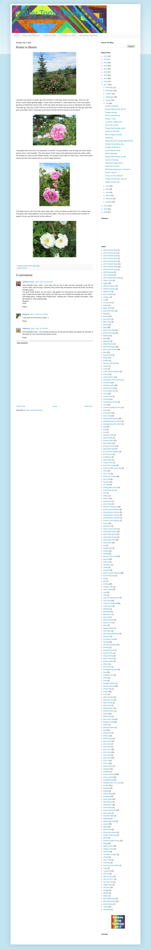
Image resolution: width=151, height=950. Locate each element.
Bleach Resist (108, 344)
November (110, 91)
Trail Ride (106, 863)
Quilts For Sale (50, 35)
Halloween (107, 526)
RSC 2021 (107, 758)
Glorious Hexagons (110, 507)
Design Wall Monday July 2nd (116, 179)
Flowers (106, 482)
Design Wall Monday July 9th (115, 157)
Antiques (106, 297)
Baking (105, 316)
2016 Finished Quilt (110, 261)
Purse (105, 694)
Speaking (106, 819)
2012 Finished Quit (110, 253)
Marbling (106, 609)
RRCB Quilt (107, 738)
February (109, 199)
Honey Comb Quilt (109, 556)
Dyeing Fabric (108, 441)
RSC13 (106, 761)
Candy (105, 366)
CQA (105, 405)
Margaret (25, 314)
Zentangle (106, 909)
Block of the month (110, 349)
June (108, 186)
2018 (106, 66)
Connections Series (110, 402)
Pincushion (107, 667)
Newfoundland (108, 628)
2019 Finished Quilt (110, 269)
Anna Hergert (108, 294)
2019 (106, 63)
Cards (105, 369)
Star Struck (107, 830)
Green (105, 523)
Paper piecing (108, 656)
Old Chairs (107, 631)
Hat (104, 545)
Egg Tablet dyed (109, 449)
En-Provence (108, 454)
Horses (105, 559)
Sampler (106, 769)
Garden (24, 268)
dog (104, 427)
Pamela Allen (108, 653)
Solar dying (107, 813)
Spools (105, 824)
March (108, 195)
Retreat (106, 736)
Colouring (106, 399)
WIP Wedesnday (109, 899)
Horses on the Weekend (114, 176)
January (109, 202)
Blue (104, 352)
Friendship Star (108, 490)
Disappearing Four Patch (112, 421)
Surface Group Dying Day (114, 144)
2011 (106, 206)
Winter (105, 896)
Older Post (88, 406)
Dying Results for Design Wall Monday (119, 141)
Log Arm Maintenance (111, 598)
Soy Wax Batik (108, 816)
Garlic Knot (107, 501)
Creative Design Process (112, 407)
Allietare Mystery (109, 289)
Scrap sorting (108, 777)
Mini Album (107, 614)
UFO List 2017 (108, 879)
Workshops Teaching (88, 35)
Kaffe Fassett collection (111, 573)
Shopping (106, 796)
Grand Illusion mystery (111, 512)
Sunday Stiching (111, 112)
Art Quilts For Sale (68, 35)
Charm (105, 374)
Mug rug (106, 617)
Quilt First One (108, 700)
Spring (105, 827)
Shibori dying (108, 794)
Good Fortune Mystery (111, 510)
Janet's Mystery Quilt (112, 150)
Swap (105, 843)
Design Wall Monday (110, 418)
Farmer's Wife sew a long (112, 468)
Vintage (106, 890)
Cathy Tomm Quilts (50, 13)
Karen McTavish (109, 576)
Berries (105, 325)
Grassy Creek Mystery (111, 520)
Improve (106, 562)
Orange (106, 642)
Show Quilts (107, 799)
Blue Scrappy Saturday (113, 135)
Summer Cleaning (111, 160)
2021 (106, 56)
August (108, 100)
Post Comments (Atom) (34, 410)
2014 (106, 78)
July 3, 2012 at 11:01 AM (39, 314)
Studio (105, 838)
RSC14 (106, 763)
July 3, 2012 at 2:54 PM (39, 328)
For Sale (106, 485)
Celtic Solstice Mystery (111, 372)
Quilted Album (108, 708)
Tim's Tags (107, 860)
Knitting (106, 584)
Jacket (105, 567)
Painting (106, 647)
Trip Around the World (111, 865)
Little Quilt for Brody (112, 166)
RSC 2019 (107, 755)
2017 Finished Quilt (110, 264)
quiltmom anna (28, 282)
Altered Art (107, 292)
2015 (106, 75)
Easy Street (107, 443)
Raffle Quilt (107, 716)
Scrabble (106, 772)
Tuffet (105, 868)
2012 (106, 85)
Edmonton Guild (109, 446)
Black (105, 338)
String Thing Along (109, 835)
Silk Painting (107, 802)
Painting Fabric (108, 650)
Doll (104, 430)
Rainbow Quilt (108, 722)
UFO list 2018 (108, 882)
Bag (104, 314)
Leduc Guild (107, 589)
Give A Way (107, 504)
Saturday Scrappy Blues (114, 163)
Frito (104, 493)
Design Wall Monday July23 (115, 128)
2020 (106, 59)
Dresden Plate (108, 435)
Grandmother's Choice (111, 515)
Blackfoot (106, 341)
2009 (106, 212)
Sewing (106, 791)
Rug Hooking (108, 766)
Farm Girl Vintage (109, 465)
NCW (105, 625)
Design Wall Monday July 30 (115, 109)
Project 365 (107, 689)
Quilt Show (107, 705)
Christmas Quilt (108, 388)
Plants (105, 678)
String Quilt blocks (109, 832)
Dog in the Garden (112, 125)
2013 (106, 82)
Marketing (106, 612)
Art (104, 300)
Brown (105, 358)
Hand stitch (107, 543)
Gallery (105, 496)
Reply (24, 307)
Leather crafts (108, 587)
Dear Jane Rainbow (31, 35)
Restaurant (107, 733)
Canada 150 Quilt (109, 363)
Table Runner (108, 846)
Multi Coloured (108, 620)
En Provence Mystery (111, 452)
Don (104, 432)
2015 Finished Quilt (110, 258)
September (110, 97)
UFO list (106, 874)
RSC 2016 (107, 747)
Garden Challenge (111, 106)
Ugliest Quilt (107, 885)
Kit (104, 579)
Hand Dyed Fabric (109, 532)
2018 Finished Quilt (110, 267)
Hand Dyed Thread (110, 537)
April (107, 192)
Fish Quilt (106, 479)
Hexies (105, 551)
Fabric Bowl (107, 460)
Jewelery (106, 570)
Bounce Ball (107, 355)
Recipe (105, 725)
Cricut (105, 410)
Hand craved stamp (110, 529)
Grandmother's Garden (111, 518)
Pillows (105, 664)
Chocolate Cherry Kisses (112, 380)
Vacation (106, 887)
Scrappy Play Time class (112, 783)
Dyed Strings (108, 438)
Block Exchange (109, 347)
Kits (104, 581)
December (110, 87)
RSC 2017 (107, 750)
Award (105, 305)
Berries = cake (110, 119)
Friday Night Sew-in (110, 487)
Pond (105, 681)
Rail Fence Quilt (109, 719)
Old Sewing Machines (111, 634)
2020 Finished (108, 272)
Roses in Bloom (111, 172)
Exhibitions (107, 457)
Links (105, 595)
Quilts (105, 714)
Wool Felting (107, 904)
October (109, 94)
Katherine (26, 328)
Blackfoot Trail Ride (112, 131)
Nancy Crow (107, 623)
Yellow (105, 907)
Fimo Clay (107, 474)
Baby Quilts (107, 308)
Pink (104, 672)
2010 (106, 209)
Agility (105, 283)
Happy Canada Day (112, 182)
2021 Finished (108, 275)
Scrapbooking (108, 780)
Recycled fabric (108, 728)
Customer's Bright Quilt (113, 122)
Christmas (107, 383)
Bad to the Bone (109, 311)
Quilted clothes (108, 711)
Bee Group (107, 322)
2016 (106, 72)
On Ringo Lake (108, 639)
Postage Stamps (109, 683)
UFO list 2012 (108, 876)
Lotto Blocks (107, 606)
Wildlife (106, 893)
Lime (105, 592)
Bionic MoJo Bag (109, 333)
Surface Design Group (111, 841)
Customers (107, 413)
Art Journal (107, 303)
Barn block (107, 319)
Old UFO (106, 636)
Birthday (106, 336)
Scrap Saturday (108, 774)
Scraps (105, 785)
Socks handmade (109, 810)
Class (105, 394)
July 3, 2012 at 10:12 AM (43, 282)
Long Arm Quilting (109, 603)
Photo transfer (108, 661)
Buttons (106, 361)
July (107, 103)
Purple (105, 692)
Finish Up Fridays (109, 476)
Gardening (109, 138)
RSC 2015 (107, 744)
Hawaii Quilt (107, 548)
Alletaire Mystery (109, 286)
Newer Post (21, 406)
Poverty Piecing (108, 686)
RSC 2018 (107, 752)
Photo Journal (108, 658)
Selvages (106, 788)
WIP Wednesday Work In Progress (117, 169)
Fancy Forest (108, 463)
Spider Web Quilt (109, 821)
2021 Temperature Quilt (111, 278)
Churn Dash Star (109, 391)
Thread (105, 857)
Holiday (106, 554)
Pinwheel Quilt (108, 675)
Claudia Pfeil (107, 396)
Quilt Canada (108, 697)
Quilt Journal (107, 703)
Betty (105, 327)
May (107, 189)
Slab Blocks (107, 805)
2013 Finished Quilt (110, 256)
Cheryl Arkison (108, 377)
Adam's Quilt (107, 280)
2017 (106, 69)
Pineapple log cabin (110, 669)
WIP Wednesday (111, 154)
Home (16, 35)
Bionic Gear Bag (109, 330)
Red (104, 730)
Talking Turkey (108, 849)
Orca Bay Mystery (109, 645)
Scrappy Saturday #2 (112, 147)
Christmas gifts (108, 385)
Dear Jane (107, 416)
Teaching (106, 852)
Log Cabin (107, 601)
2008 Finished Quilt (110, 250)
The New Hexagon (110, 854)
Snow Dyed (107, 807)
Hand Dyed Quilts (109, 534)
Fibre (105, 471)
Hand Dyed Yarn (109, 540)
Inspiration (107, 565)
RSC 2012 (107, 741)
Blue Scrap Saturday (112, 116)
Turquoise (106, 871)
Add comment (22, 343)
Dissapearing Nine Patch (112, 424)
